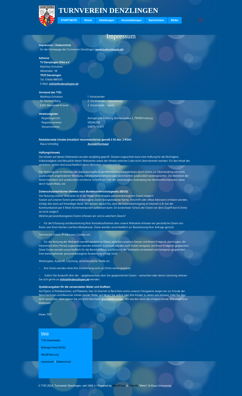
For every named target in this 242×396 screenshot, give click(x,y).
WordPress (118, 385)
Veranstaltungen (131, 20)
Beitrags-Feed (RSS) (53, 347)
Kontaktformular (98, 144)
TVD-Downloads (50, 340)
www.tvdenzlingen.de (109, 49)
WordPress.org (50, 354)
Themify (133, 385)
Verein (88, 20)
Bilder (174, 20)
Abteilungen (106, 20)
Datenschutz (63, 361)
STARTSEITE (69, 20)
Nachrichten (156, 20)
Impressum (47, 361)
